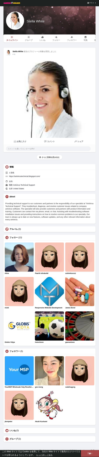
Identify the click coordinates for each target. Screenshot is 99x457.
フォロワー (15, 351)
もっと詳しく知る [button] (44, 455)
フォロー (14, 238)
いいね (13, 431)
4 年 (14, 54)
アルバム (14, 229)
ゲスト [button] (92, 3)
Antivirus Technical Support (24, 185)
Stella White (36, 21)
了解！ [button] (90, 453)
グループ (14, 439)
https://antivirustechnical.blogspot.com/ (24, 176)
